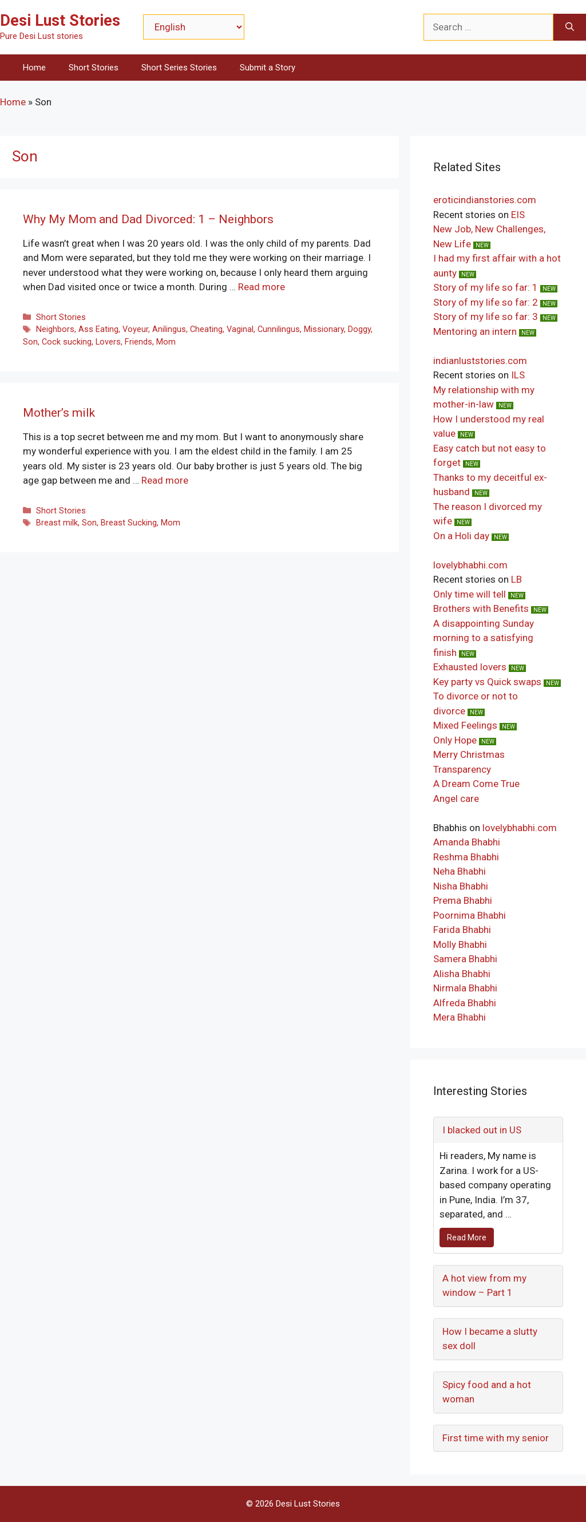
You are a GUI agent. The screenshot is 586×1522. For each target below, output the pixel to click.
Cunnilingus (279, 329)
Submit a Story (267, 67)
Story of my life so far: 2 (485, 302)
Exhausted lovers (469, 667)
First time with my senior (495, 1438)
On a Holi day (461, 535)
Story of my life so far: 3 (485, 316)
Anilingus (169, 329)
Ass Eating (98, 329)
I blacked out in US (481, 1130)
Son (30, 342)
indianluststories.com (480, 360)
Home (34, 67)
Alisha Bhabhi (461, 973)
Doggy (359, 329)
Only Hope (455, 740)
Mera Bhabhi (459, 1017)
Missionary (324, 329)
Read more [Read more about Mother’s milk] (164, 480)
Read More (466, 1237)
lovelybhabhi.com (470, 565)
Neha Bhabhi (459, 871)
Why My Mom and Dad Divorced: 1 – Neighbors (148, 219)
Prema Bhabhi (462, 900)
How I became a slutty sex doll (489, 1339)
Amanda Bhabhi (466, 842)
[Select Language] (193, 26)
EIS (518, 214)
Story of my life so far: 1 (485, 287)
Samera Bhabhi (465, 958)
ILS (518, 375)
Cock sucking (67, 342)
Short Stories (93, 67)
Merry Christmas (469, 754)
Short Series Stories (179, 67)
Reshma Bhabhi (466, 857)
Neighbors (55, 329)
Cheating (206, 329)
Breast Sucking (129, 523)
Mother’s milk (59, 413)
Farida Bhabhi (462, 929)
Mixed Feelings (465, 725)
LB (516, 579)
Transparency (462, 769)
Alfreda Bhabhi (464, 1003)
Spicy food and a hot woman (486, 1392)
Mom (166, 342)
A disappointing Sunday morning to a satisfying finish (483, 638)
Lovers (108, 342)
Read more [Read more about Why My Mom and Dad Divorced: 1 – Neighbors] (261, 286)
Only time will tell (469, 594)
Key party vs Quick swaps (487, 681)
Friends (138, 342)
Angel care (456, 798)
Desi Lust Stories (60, 20)
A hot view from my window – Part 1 (484, 1285)
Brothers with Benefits (481, 608)
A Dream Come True (476, 783)
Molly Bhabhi (460, 944)
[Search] (569, 27)
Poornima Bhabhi (469, 915)
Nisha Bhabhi (460, 886)
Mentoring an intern (475, 331)
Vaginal (240, 329)
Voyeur (135, 329)
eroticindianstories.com (484, 199)
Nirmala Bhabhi (465, 988)
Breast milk (57, 523)
